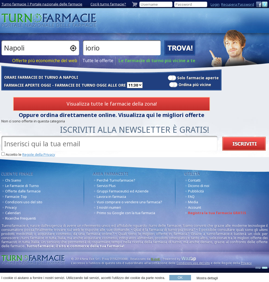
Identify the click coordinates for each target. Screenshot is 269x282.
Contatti (194, 180)
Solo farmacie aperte (198, 77)
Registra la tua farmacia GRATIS (217, 212)
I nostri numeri (109, 207)
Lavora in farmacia (111, 196)
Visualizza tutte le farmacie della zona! (112, 103)
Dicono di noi (198, 185)
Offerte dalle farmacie (23, 191)
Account (194, 207)
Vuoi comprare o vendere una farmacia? (129, 201)
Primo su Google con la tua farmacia (126, 212)
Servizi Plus (106, 185)
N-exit (156, 259)
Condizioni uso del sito (23, 201)
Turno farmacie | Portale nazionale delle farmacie (41, 4)
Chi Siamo (13, 180)
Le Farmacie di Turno (22, 185)
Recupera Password (237, 4)
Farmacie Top (16, 196)
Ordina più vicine (195, 84)
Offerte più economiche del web (44, 61)
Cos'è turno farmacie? (108, 4)
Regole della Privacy (38, 154)
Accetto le (30, 155)
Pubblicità (196, 191)
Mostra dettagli (207, 278)
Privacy (11, 207)
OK (180, 278)
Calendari (13, 212)
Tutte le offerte (97, 61)
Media (193, 201)
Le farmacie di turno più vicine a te (156, 61)
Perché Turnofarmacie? (116, 180)
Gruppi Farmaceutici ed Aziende (123, 191)
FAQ (191, 196)
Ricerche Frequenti (20, 218)
